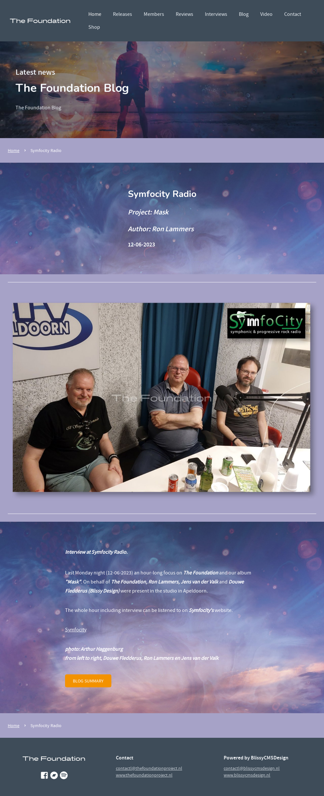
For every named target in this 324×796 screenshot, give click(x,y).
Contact (292, 14)
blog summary (88, 681)
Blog (244, 14)
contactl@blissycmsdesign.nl (252, 768)
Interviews (216, 14)
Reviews (184, 14)
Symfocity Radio (45, 150)
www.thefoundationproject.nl (144, 775)
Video (266, 14)
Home (94, 14)
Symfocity (75, 630)
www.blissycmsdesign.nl (247, 775)
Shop (94, 27)
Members (154, 14)
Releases (122, 14)
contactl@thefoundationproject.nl (149, 768)
